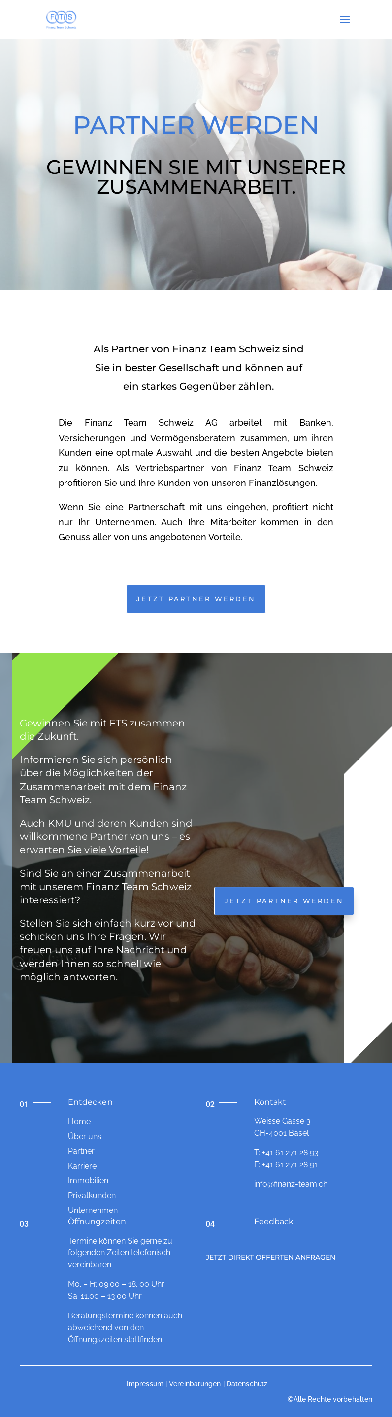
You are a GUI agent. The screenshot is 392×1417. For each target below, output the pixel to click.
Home (79, 1121)
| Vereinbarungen (193, 1384)
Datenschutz (247, 1384)
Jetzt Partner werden (284, 901)
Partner (81, 1151)
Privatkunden (92, 1195)
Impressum (145, 1384)
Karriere (82, 1166)
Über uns (84, 1136)
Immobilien (88, 1180)
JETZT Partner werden (196, 599)
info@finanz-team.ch (290, 1184)
